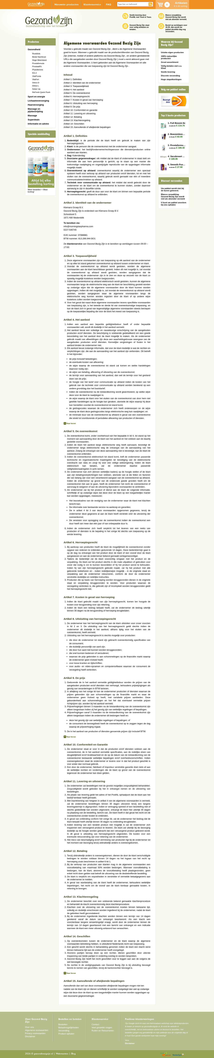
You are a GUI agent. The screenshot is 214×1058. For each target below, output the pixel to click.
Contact (95, 1024)
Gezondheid (34, 49)
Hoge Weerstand (39, 60)
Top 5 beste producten (173, 115)
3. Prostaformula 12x (177, 145)
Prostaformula (38, 63)
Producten (33, 41)
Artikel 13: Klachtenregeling (77, 120)
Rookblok (36, 54)
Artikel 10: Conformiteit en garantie (81, 110)
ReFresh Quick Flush (41, 92)
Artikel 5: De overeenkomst (77, 93)
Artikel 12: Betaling (73, 117)
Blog (73, 1054)
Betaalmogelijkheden (68, 1027)
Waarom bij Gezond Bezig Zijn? (172, 43)
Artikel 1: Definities (73, 79)
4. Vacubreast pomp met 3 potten (177, 156)
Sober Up (36, 89)
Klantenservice (92, 4)
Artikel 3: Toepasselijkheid (76, 86)
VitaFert (35, 79)
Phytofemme (37, 70)
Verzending (63, 1030)
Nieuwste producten (66, 4)
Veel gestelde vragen (102, 1027)
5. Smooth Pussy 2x (177, 164)
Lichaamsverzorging (38, 100)
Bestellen (62, 1024)
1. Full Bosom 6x (176, 123)
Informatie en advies (38, 123)
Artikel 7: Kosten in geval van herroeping (83, 100)
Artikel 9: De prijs (72, 106)
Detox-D (35, 83)
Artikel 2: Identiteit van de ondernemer (82, 82)
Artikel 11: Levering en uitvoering (80, 113)
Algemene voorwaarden (36, 1030)
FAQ (108, 4)
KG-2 (34, 73)
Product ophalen (66, 1033)
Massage (32, 115)
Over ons (29, 1027)
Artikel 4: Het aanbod (74, 89)
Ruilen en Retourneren (103, 1030)
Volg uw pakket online (173, 89)
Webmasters (62, 1054)
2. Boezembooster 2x (177, 134)
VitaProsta (36, 76)
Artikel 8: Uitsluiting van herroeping (81, 103)
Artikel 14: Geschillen (74, 123)
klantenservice (74, 244)
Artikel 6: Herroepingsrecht (77, 96)
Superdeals (34, 119)
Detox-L (35, 86)
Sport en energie (36, 96)
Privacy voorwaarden (35, 1033)
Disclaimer (30, 1036)
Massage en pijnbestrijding (35, 110)
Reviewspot (178, 1054)
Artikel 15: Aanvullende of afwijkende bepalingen (87, 127)
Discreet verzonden (171, 180)
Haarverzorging (36, 104)
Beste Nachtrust (39, 57)
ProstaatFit (37, 66)
